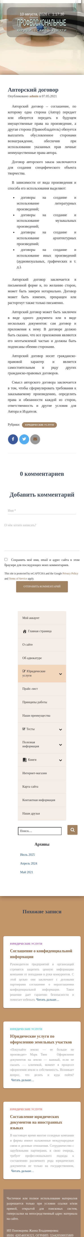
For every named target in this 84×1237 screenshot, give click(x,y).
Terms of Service (18, 578)
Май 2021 (26, 872)
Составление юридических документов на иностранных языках (36, 1122)
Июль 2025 (27, 854)
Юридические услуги (39, 425)
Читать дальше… (47, 999)
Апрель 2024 (28, 863)
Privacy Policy (70, 573)
